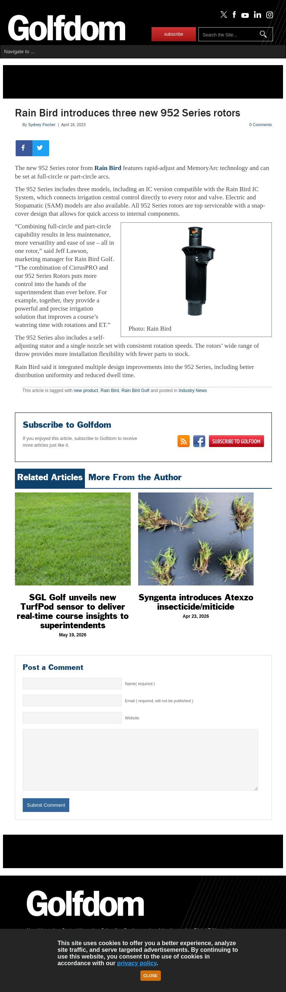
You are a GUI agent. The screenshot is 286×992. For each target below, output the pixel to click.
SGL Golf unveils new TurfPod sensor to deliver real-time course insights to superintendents (72, 611)
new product (86, 390)
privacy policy (136, 963)
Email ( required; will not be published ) (159, 701)
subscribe (173, 34)
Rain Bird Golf (135, 390)
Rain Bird (108, 167)
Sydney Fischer (41, 124)
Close (150, 975)
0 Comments (261, 124)
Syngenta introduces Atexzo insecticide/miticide (196, 602)
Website (132, 718)
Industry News (193, 390)
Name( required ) (140, 683)
